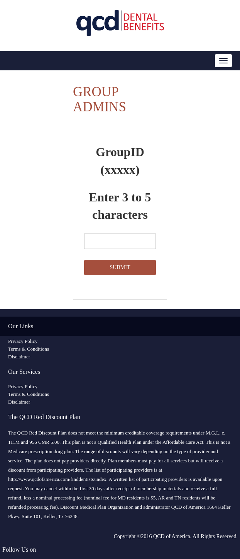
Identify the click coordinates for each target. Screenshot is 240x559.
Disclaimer (19, 357)
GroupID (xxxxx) (120, 161)
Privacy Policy (22, 341)
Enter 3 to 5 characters (120, 206)
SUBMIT (120, 267)
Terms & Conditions (28, 349)
